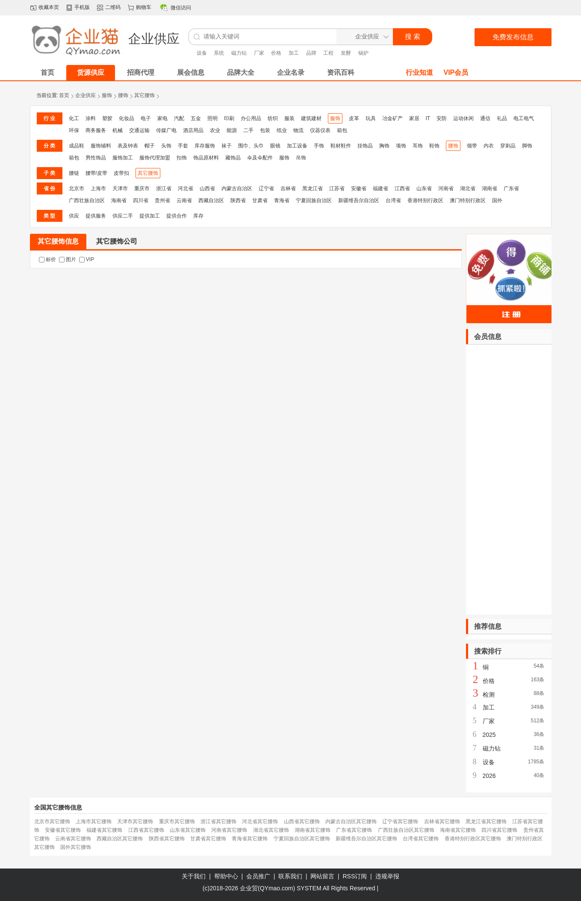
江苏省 (337, 188)
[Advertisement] (508, 479)
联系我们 (290, 876)
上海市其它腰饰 (94, 821)
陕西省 (238, 200)
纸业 (282, 130)
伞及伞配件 (260, 158)
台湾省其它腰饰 (421, 839)
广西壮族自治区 (87, 200)
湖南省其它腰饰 (312, 830)
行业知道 (419, 72)
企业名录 (290, 72)
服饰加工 (122, 158)
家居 (414, 118)
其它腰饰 (144, 95)
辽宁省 (266, 188)
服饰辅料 (101, 146)
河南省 (446, 188)
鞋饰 (434, 146)
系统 (219, 53)
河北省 (185, 188)
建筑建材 (311, 118)
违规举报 (387, 876)
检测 (489, 694)
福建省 (380, 188)
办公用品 (251, 118)
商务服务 (96, 130)
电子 (146, 118)
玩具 (371, 118)
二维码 (113, 7)
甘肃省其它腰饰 (208, 839)
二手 (248, 130)
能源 (232, 130)
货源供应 (90, 72)
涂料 (91, 118)
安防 (441, 118)
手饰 (319, 146)
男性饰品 (96, 158)
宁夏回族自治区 (314, 200)
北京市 (76, 188)
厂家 (259, 53)
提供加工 (149, 216)
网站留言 (322, 876)
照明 (212, 118)
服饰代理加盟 (154, 158)
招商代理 (140, 72)
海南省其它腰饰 (458, 830)
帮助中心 (226, 876)
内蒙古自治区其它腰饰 (351, 821)
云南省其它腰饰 (73, 839)
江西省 (402, 188)
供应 (74, 216)
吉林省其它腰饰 (442, 821)
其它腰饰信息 (58, 241)
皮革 (354, 118)
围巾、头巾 (251, 146)
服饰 (107, 95)
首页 (64, 95)
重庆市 (142, 188)
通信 (485, 118)
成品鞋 (76, 146)
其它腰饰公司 (116, 241)
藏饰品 (233, 158)
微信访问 (181, 8)
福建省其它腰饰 (104, 830)
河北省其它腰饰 (260, 821)
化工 (74, 118)
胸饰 (384, 146)
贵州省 (162, 200)
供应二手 (122, 216)
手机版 (82, 7)
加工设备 (297, 146)
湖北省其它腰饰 (271, 830)
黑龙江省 (312, 188)
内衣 (489, 146)
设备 (202, 53)
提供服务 (96, 216)
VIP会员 (456, 72)
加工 (294, 53)
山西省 (207, 188)
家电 (162, 118)
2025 (489, 734)
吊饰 (301, 158)
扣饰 (182, 158)
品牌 (311, 53)
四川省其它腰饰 (499, 830)
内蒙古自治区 (236, 188)
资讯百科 (340, 72)
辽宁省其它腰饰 (400, 821)
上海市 (98, 188)
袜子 (226, 146)
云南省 (184, 200)
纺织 (273, 118)
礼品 (502, 118)
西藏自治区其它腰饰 (120, 839)
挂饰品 (365, 146)
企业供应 (85, 95)
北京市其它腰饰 (52, 821)
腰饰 (123, 95)
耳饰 (418, 146)
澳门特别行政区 (468, 200)
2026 (489, 775)
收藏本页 (48, 7)
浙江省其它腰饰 (218, 821)
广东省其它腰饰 (354, 830)
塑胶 (107, 118)
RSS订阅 (355, 876)
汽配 (179, 118)
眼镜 (275, 146)
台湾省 (393, 200)
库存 (198, 216)
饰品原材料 (206, 158)
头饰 (166, 146)
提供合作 (176, 216)
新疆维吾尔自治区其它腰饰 (366, 839)
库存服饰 (205, 146)
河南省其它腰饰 (229, 830)
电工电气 (523, 118)
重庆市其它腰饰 (177, 821)
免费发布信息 (513, 37)
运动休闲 (463, 118)
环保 (74, 130)
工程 (328, 53)
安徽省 (358, 188)
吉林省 (288, 188)
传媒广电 (166, 130)
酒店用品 (193, 130)
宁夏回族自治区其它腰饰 (302, 839)
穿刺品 (508, 146)
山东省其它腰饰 (188, 830)
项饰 (401, 146)
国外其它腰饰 (75, 847)
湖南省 (489, 188)
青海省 (281, 200)
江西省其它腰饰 (146, 830)
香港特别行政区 (425, 200)
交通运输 (139, 130)
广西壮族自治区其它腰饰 (406, 830)
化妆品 (126, 118)
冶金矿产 (392, 118)
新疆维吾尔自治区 (358, 200)
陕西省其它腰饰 (167, 839)
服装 (289, 118)
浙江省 (163, 188)
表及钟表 (128, 146)
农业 (215, 130)
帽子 (150, 146)
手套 (183, 146)
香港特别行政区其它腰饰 (473, 839)
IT (428, 118)
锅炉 (363, 53)
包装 (265, 130)
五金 (196, 118)
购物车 (143, 7)
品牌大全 (240, 72)
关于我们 (194, 876)
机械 (117, 130)
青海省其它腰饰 (250, 839)
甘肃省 (260, 200)
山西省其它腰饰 (302, 821)
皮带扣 (121, 173)
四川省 (140, 200)
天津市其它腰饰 (135, 821)
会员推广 (258, 876)
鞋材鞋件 (340, 146)
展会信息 (190, 72)
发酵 (346, 53)
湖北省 (467, 188)
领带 (472, 146)
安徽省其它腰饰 (63, 830)
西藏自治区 (211, 200)
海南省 (119, 200)
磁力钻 (239, 53)
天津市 (120, 188)
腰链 (74, 173)
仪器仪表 (320, 130)
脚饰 (527, 146)
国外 (497, 200)
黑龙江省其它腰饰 (486, 821)
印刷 (229, 118)
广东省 (511, 188)
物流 (298, 130)
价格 (276, 53)
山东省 (424, 188)
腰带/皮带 (96, 173)
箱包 (342, 130)
